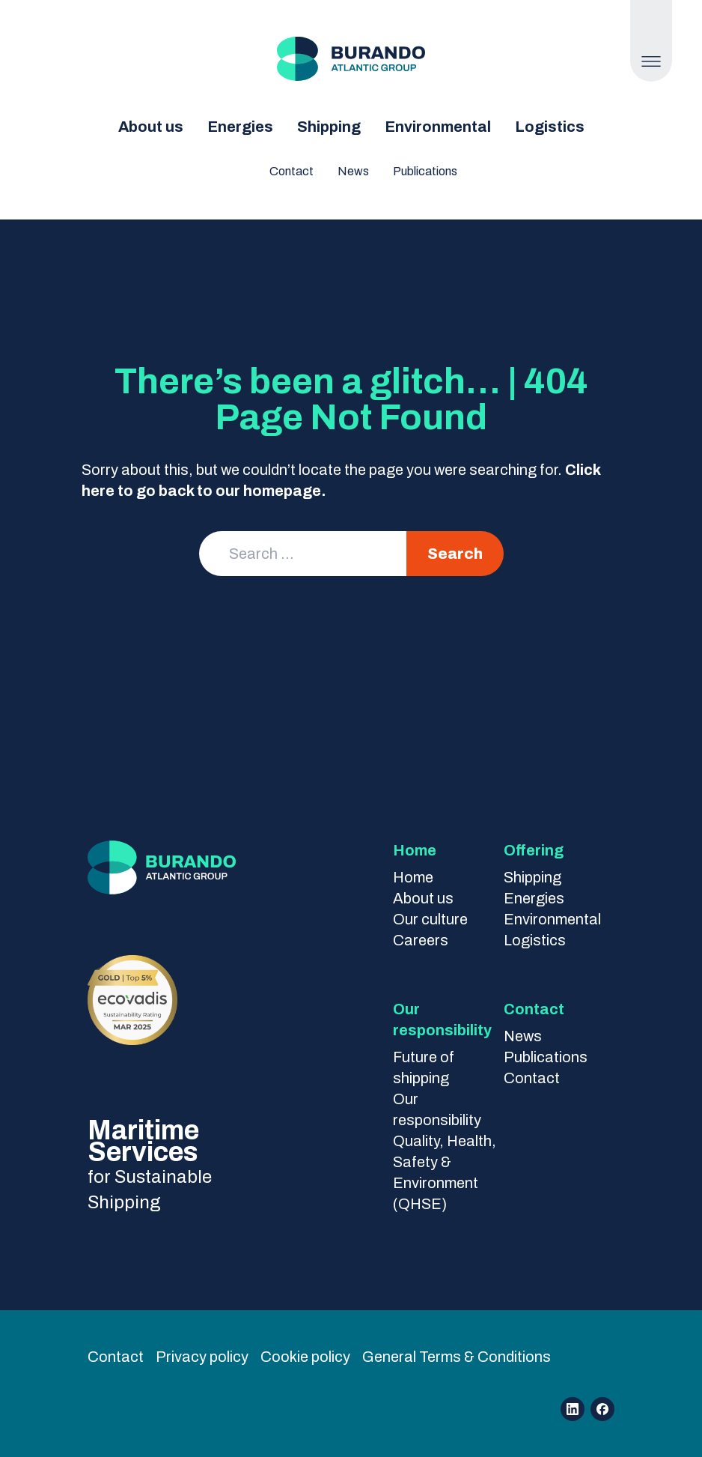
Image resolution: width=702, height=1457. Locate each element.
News (353, 171)
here (98, 490)
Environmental (438, 126)
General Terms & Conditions (456, 1356)
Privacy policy (202, 1356)
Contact (291, 171)
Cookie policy (305, 1356)
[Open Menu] (650, 61)
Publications (425, 171)
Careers (420, 940)
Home (413, 877)
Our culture (430, 919)
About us (150, 126)
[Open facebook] (602, 1409)
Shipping (329, 126)
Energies (240, 126)
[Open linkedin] (573, 1409)
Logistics (550, 126)
